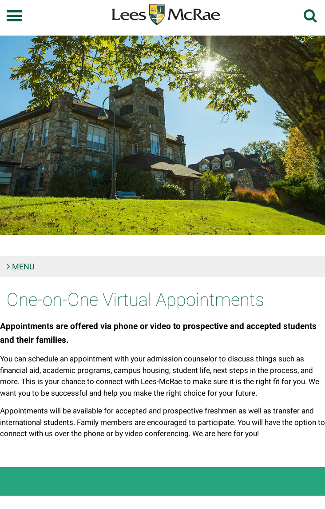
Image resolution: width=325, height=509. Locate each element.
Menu (23, 266)
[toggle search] (311, 15)
